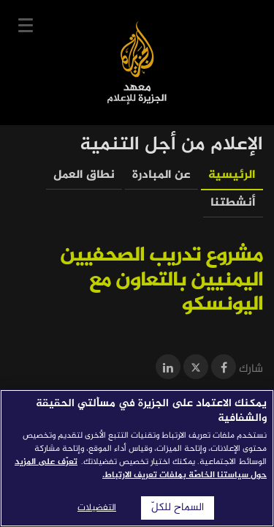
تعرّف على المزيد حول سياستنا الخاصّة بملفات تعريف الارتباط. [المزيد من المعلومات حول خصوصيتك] (141, 468)
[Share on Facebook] (223, 369)
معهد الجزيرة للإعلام (137, 62)
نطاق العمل (84, 175)
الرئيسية (232, 175)
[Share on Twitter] (195, 369)
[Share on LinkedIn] (168, 369)
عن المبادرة (161, 175)
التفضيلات (96, 508)
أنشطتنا (233, 203)
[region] (137, 458)
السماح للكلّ (177, 508)
